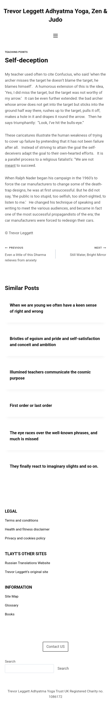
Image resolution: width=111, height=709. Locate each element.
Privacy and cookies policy (25, 538)
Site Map (11, 596)
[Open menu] (55, 35)
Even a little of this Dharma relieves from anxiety (28, 253)
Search (10, 661)
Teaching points (16, 52)
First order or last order (31, 405)
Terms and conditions (21, 520)
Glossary (11, 605)
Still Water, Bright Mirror (82, 251)
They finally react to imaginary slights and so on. (54, 466)
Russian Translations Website (27, 563)
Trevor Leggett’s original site (26, 572)
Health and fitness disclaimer (27, 529)
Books (9, 614)
